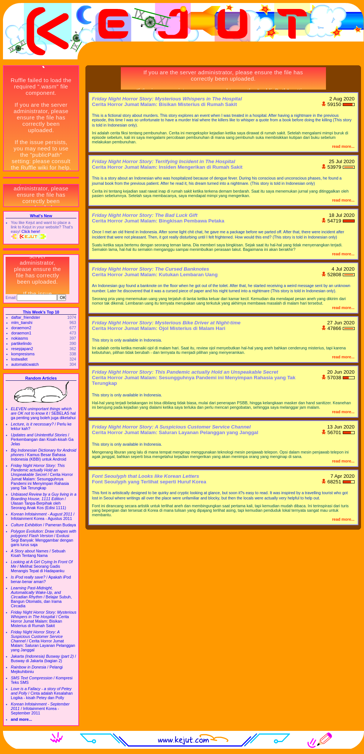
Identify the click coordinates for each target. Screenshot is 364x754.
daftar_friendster (25, 317)
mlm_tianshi (21, 322)
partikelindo (21, 343)
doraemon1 (21, 333)
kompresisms (23, 354)
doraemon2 (21, 327)
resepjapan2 (22, 348)
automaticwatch (25, 364)
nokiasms (19, 338)
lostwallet (19, 359)
